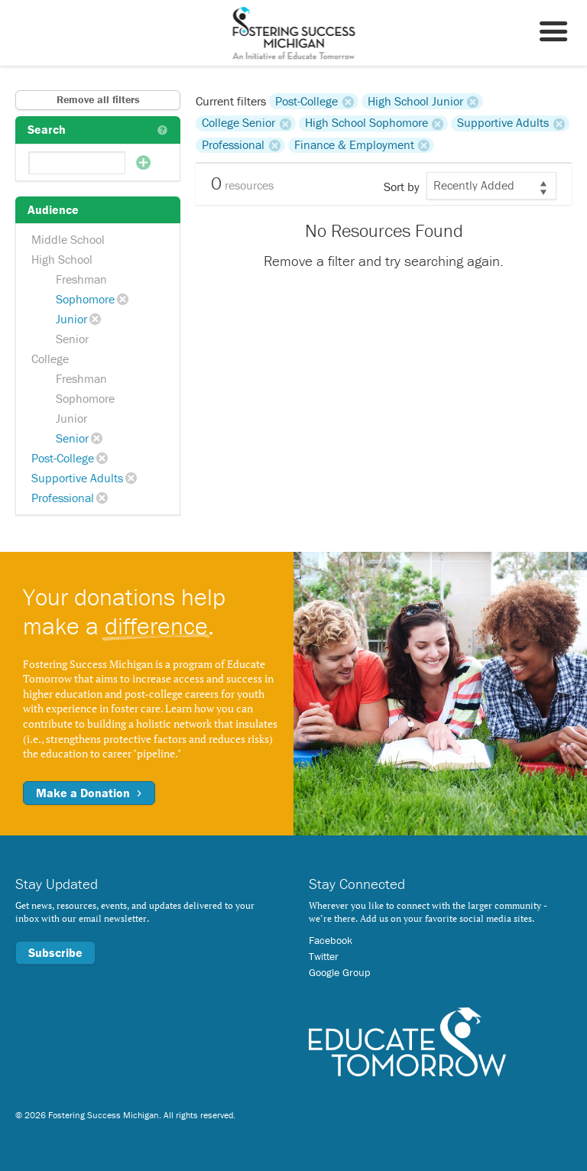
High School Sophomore (366, 123)
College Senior (238, 123)
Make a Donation (89, 792)
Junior (71, 318)
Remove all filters (98, 99)
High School (61, 259)
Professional (62, 497)
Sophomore (85, 299)
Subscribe (55, 952)
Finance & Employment (354, 145)
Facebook (330, 940)
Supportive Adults (77, 477)
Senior (72, 338)
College (50, 358)
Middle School (68, 239)
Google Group (339, 972)
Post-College (62, 457)
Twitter (324, 956)
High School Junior (415, 101)
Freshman (81, 279)
